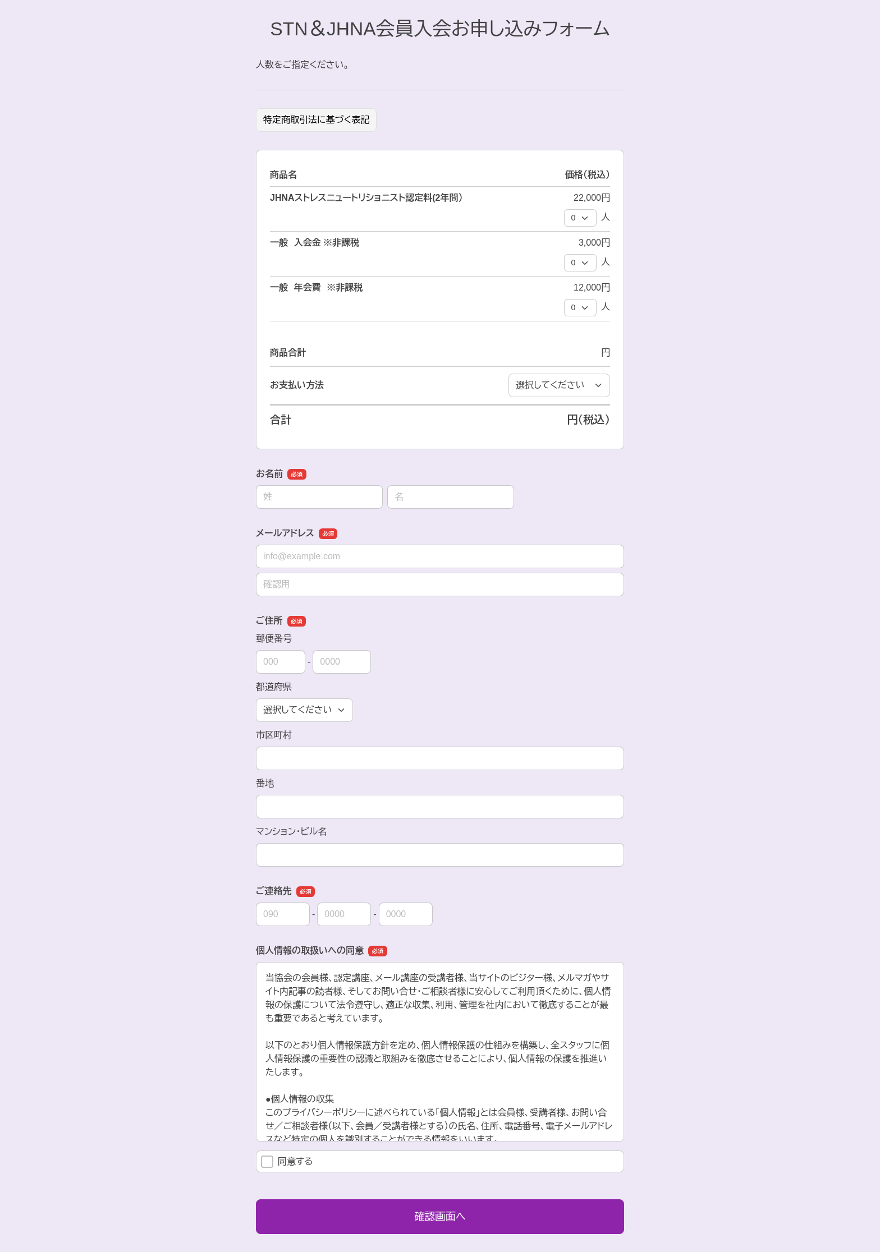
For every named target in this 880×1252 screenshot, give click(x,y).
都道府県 (274, 687)
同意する (287, 1162)
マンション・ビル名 (291, 831)
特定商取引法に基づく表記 (316, 120)
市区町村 (274, 735)
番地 (265, 783)
